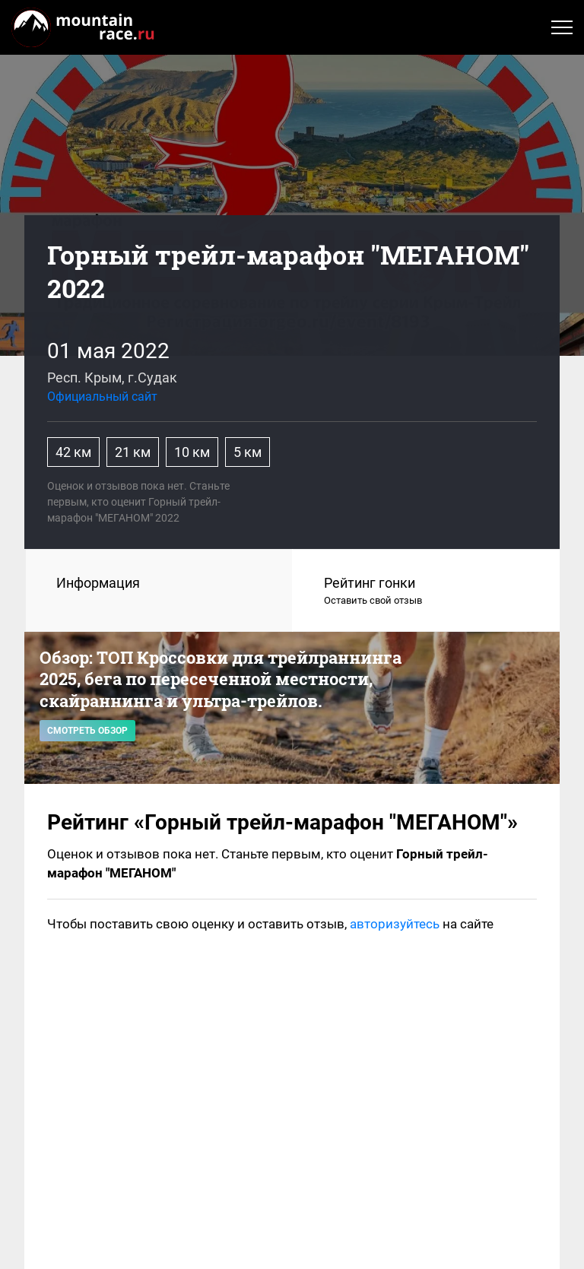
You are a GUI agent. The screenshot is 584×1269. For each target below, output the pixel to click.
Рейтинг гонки (426, 591)
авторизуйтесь (395, 923)
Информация (98, 583)
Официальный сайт (102, 396)
